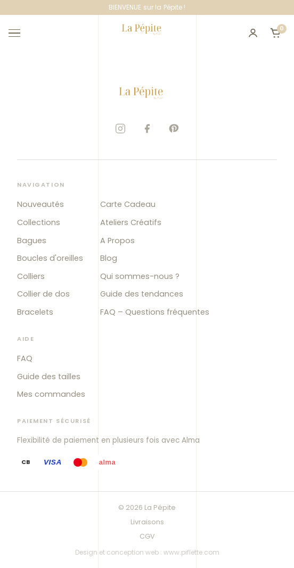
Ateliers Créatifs (130, 222)
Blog (108, 258)
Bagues (31, 240)
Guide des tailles (48, 376)
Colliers (31, 276)
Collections (38, 222)
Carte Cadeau (128, 204)
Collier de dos (43, 294)
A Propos (117, 240)
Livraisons (147, 521)
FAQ (24, 358)
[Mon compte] (253, 33)
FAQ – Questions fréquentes (154, 312)
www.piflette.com (191, 552)
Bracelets (35, 312)
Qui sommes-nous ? (139, 276)
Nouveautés (40, 204)
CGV (147, 536)
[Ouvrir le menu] (19, 33)
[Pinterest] (173, 128)
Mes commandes (51, 394)
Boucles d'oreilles (50, 258)
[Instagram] (120, 128)
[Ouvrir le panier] (275, 33)
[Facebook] (147, 128)
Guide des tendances (141, 294)
